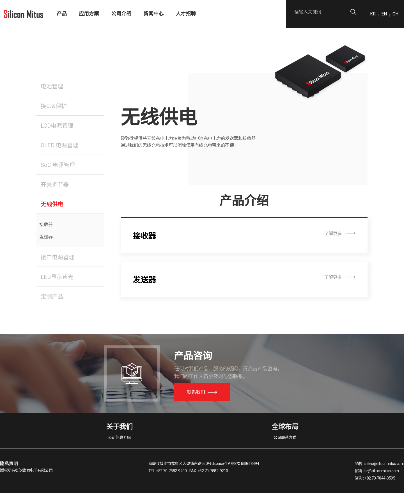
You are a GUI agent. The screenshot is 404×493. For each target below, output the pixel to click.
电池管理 (52, 86)
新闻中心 (153, 14)
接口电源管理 (57, 257)
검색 (353, 12)
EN (384, 14)
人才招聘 (186, 14)
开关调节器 (55, 184)
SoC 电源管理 (58, 165)
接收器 (46, 224)
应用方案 (89, 14)
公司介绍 (121, 14)
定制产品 (52, 296)
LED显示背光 (57, 277)
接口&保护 (54, 106)
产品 (62, 14)
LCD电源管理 (57, 125)
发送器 (46, 237)
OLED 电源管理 (59, 145)
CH (395, 14)
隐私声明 (9, 463)
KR (373, 14)
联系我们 (202, 392)
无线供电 (52, 204)
